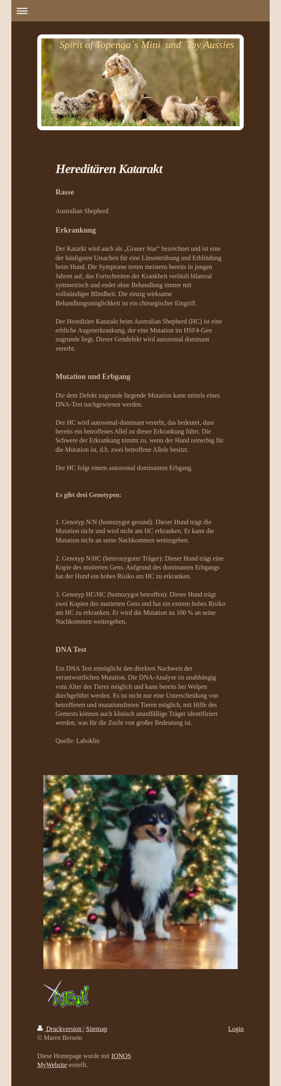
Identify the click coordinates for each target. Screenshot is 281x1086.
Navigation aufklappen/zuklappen (140, 10)
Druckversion (60, 1028)
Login (236, 1028)
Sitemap (96, 1028)
